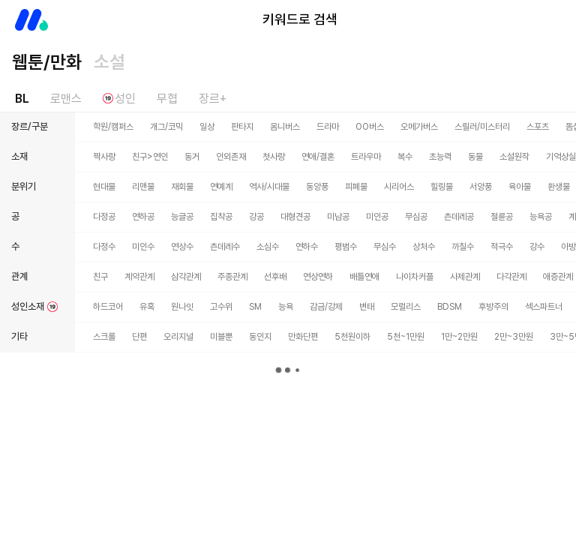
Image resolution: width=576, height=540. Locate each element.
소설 (109, 62)
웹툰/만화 (47, 62)
